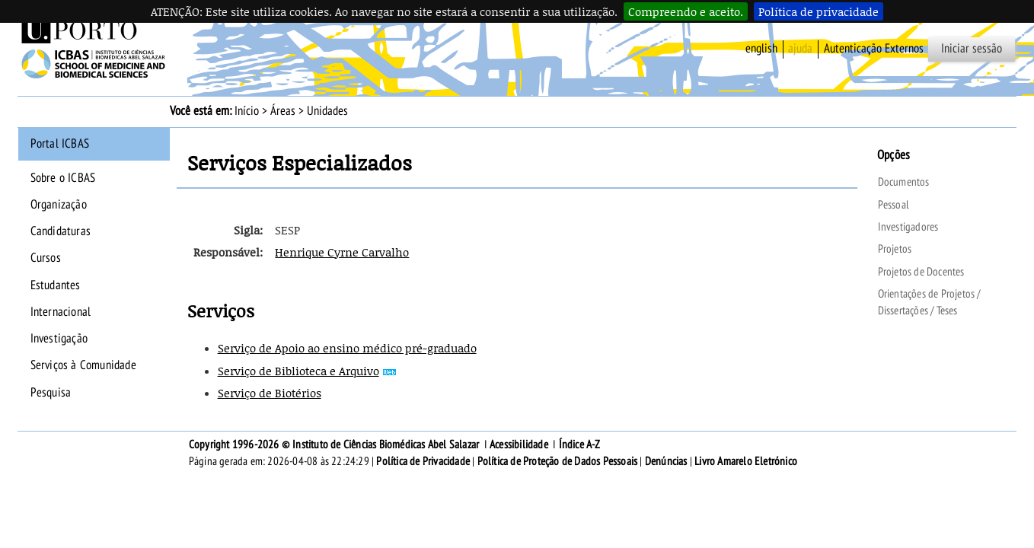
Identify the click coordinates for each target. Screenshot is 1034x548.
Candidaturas (60, 231)
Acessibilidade (519, 444)
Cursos (45, 258)
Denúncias (666, 461)
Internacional (60, 312)
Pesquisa (51, 392)
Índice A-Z (580, 444)
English (761, 48)
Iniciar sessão (971, 48)
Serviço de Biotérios (269, 392)
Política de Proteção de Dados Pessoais (557, 461)
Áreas (282, 111)
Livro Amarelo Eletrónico (745, 461)
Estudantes (55, 285)
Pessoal (893, 205)
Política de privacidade (818, 11)
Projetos (895, 249)
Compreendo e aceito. (685, 11)
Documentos (904, 182)
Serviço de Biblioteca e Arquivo (298, 370)
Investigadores (908, 227)
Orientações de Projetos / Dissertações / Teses (929, 302)
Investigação (59, 338)
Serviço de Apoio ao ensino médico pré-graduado (347, 347)
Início (247, 111)
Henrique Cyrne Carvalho (342, 252)
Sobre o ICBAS (63, 178)
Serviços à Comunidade (83, 365)
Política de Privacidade (423, 461)
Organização (58, 204)
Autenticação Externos (874, 48)
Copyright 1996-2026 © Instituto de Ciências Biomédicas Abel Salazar (335, 444)
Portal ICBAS (59, 143)
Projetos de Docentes (921, 272)
